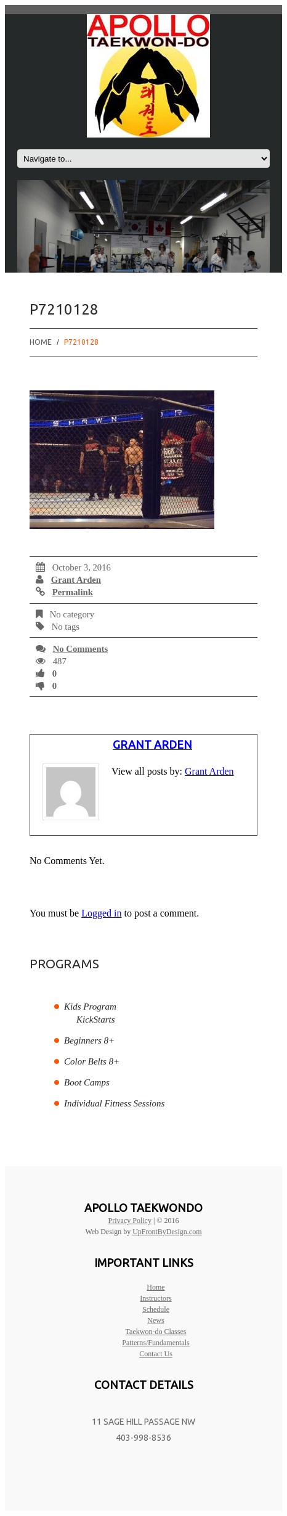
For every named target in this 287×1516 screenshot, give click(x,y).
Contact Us (155, 1353)
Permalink (72, 592)
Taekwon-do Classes (156, 1331)
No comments (80, 649)
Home (41, 342)
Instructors (155, 1298)
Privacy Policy (130, 1220)
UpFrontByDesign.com (166, 1231)
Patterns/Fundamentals (155, 1342)
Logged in (101, 913)
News (155, 1320)
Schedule (155, 1309)
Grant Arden (76, 580)
